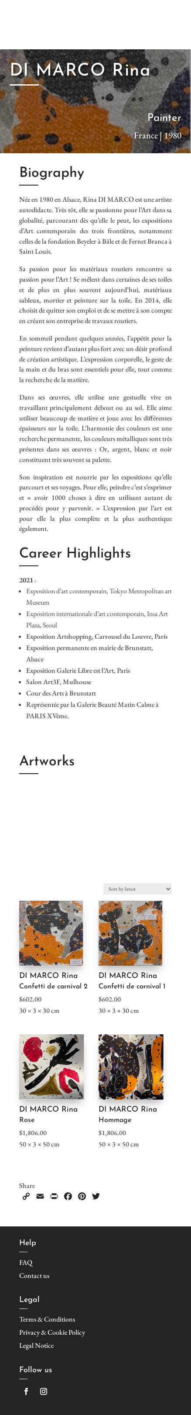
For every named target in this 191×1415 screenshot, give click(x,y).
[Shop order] (137, 889)
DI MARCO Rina (48, 976)
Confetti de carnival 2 (53, 986)
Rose (26, 1120)
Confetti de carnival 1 (132, 986)
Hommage (115, 1120)
